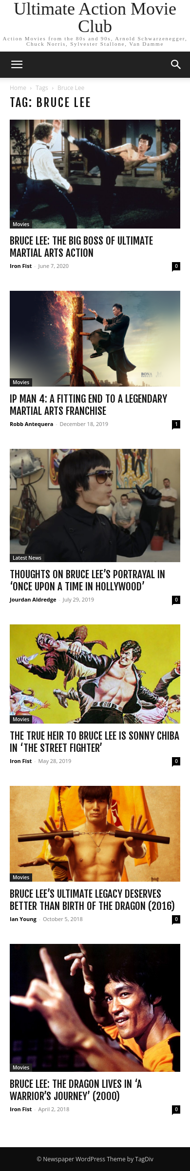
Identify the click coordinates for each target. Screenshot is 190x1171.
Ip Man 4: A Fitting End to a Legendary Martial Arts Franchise (88, 404)
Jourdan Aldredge (33, 599)
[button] (16, 65)
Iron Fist (21, 265)
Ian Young (23, 919)
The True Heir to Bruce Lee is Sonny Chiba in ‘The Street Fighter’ (94, 741)
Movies (21, 224)
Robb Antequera (31, 423)
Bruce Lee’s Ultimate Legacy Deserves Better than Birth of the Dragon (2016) (92, 899)
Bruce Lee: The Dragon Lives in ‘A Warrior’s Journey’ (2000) (76, 1090)
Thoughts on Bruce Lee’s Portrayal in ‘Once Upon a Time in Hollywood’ (87, 580)
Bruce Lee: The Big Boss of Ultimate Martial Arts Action (81, 246)
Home (18, 88)
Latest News (27, 557)
